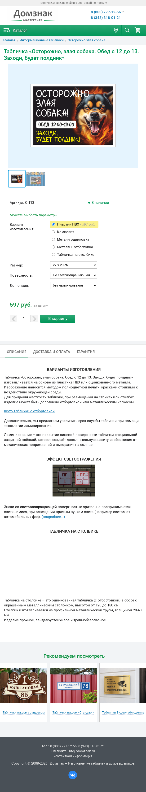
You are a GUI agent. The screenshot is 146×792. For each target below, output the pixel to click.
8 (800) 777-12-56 (106, 12)
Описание (16, 352)
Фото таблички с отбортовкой (29, 411)
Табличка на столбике (75, 254)
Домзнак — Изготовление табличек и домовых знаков (92, 763)
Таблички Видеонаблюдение (123, 712)
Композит (65, 232)
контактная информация (73, 756)
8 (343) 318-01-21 (106, 18)
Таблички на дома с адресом (24, 712)
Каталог (20, 30)
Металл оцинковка (73, 239)
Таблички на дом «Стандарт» (73, 712)
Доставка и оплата (51, 352)
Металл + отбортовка (75, 247)
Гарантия (86, 352)
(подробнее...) (53, 517)
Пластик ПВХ (76, 224)
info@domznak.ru (81, 751)
